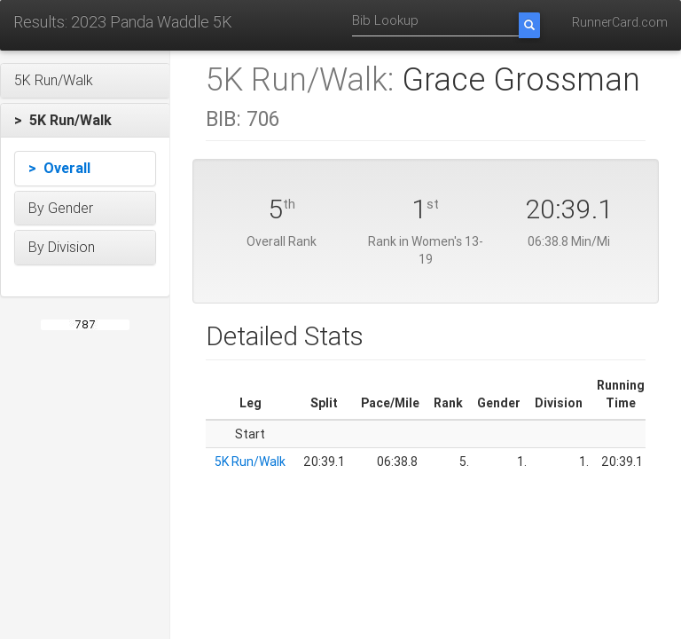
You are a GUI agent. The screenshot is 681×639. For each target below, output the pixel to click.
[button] (85, 81)
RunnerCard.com (620, 22)
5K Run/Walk (250, 461)
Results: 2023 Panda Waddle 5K (122, 22)
